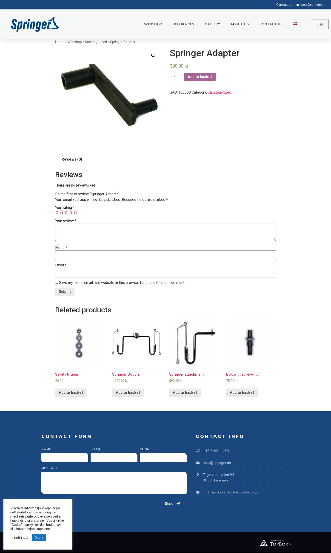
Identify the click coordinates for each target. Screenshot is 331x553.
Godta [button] (39, 537)
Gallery (212, 24)
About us (240, 24)
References (183, 24)
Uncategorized (96, 42)
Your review (65, 221)
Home (59, 42)
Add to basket (200, 77)
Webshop (153, 24)
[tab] (72, 159)
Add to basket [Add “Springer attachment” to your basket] (185, 392)
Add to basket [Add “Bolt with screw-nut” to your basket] (242, 392)
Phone (146, 450)
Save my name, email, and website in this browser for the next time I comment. (122, 283)
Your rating (64, 208)
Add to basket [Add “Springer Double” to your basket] (128, 392)
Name (61, 248)
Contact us (270, 24)
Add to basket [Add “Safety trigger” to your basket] (71, 392)
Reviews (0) (72, 159)
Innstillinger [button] (20, 538)
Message (49, 468)
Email (60, 265)
